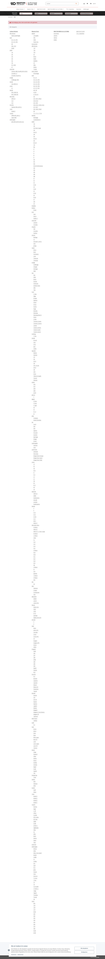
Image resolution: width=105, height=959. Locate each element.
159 (34, 52)
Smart (34, 210)
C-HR (34, 811)
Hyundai (34, 350)
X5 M (34, 193)
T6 (34, 884)
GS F (34, 470)
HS (34, 584)
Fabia (34, 756)
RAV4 (34, 836)
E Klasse (35, 550)
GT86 (34, 823)
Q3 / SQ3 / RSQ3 (37, 98)
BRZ (34, 781)
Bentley (33, 115)
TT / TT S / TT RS (37, 113)
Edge (34, 296)
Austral (35, 695)
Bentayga (35, 117)
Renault (33, 693)
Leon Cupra (36, 743)
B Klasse (35, 533)
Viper (34, 271)
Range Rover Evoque (38, 456)
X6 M (34, 197)
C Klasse (35, 535)
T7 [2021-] (35, 888)
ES (34, 466)
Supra (34, 840)
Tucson (35, 378)
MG (32, 582)
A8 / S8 (35, 90)
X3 (34, 182)
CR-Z (34, 344)
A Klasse (35, 527)
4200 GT (35, 493)
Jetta (34, 869)
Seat (33, 727)
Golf (34, 865)
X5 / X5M (13, 65)
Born (34, 252)
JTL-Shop (97, 957)
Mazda (11, 90)
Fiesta (34, 302)
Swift (34, 790)
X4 (34, 187)
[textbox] (25, 14)
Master (35, 708)
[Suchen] (62, 3)
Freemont (35, 283)
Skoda (33, 750)
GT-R (34, 613)
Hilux (34, 830)
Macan (35, 685)
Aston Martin (35, 71)
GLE (34, 558)
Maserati (34, 491)
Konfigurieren (84, 952)
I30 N (34, 367)
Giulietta (35, 61)
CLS (34, 548)
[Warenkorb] (93, 3)
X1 (34, 178)
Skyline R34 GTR (37, 617)
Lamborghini (35, 443)
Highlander (35, 827)
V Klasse (35, 577)
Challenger (35, 264)
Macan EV (35, 687)
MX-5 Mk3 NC (14, 92)
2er (12, 54)
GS (34, 468)
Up (34, 899)
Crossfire (35, 231)
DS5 (34, 243)
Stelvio (35, 67)
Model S (35, 798)
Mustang (35, 313)
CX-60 (34, 516)
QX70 (34, 392)
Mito (34, 65)
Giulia (34, 58)
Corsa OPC (36, 636)
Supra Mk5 (13, 117)
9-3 (34, 724)
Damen (55, 35)
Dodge (11, 77)
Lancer (35, 601)
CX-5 (34, 514)
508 (34, 666)
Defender (35, 451)
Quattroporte (36, 504)
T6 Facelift (35, 886)
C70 (34, 909)
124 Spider (35, 35)
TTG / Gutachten (80, 33)
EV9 (34, 428)
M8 (34, 176)
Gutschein (78, 9)
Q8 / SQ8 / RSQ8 (37, 109)
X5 (34, 191)
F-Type (35, 405)
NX (34, 481)
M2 (34, 163)
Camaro (35, 222)
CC (34, 859)
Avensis (35, 806)
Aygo (34, 809)
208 (34, 657)
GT (34, 63)
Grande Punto (36, 285)
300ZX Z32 (36, 607)
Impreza (35, 783)
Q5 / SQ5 (35, 103)
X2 (34, 180)
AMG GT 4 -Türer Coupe (39, 531)
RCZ (34, 672)
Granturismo (36, 498)
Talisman (35, 716)
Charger (35, 266)
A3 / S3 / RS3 (14, 40)
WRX (34, 785)
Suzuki (33, 788)
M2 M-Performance (38, 166)
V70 (34, 926)
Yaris (34, 842)
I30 (34, 363)
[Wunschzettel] (87, 3)
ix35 (34, 371)
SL (34, 569)
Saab (33, 722)
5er (12, 61)
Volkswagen (12, 119)
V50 (34, 922)
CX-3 (34, 512)
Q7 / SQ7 (35, 107)
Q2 (34, 96)
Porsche (12, 105)
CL (34, 540)
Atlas (34, 851)
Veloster (35, 380)
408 (34, 664)
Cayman (35, 682)
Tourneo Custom (37, 323)
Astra (34, 628)
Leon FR (35, 745)
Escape (35, 298)
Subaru (33, 779)
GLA (34, 552)
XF (34, 409)
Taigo (34, 890)
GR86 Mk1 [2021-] (15, 115)
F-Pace (35, 403)
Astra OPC (35, 630)
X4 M (34, 189)
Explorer (35, 300)
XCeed (34, 441)
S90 (34, 918)
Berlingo (35, 237)
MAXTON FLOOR (80, 31)
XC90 (34, 932)
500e (34, 40)
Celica (34, 813)
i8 (33, 155)
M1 (34, 161)
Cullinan (35, 720)
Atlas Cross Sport (37, 853)
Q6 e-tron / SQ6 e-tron (38, 105)
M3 (34, 168)
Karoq (34, 760)
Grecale (35, 500)
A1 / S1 (35, 77)
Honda (11, 82)
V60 (34, 924)
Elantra (35, 353)
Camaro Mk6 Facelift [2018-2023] (19, 71)
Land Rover (34, 449)
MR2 (34, 834)
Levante (35, 502)
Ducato (35, 281)
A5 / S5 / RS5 (14, 42)
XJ (33, 414)
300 (34, 229)
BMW (11, 50)
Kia (32, 422)
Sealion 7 (35, 218)
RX (34, 487)
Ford (33, 292)
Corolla (35, 815)
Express (35, 703)
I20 (34, 359)
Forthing (34, 334)
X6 (34, 195)
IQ (34, 832)
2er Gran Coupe (37, 128)
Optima (35, 430)
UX (34, 489)
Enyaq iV (35, 754)
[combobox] (25, 14)
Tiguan (35, 893)
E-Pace (35, 401)
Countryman (36, 592)
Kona (34, 374)
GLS (34, 563)
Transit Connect (37, 327)
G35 (34, 384)
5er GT (35, 138)
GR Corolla (35, 817)
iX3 (34, 159)
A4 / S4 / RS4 (36, 82)
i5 (33, 153)
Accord (35, 340)
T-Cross (35, 878)
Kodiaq (35, 762)
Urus (34, 447)
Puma (34, 317)
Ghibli (34, 495)
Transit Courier (36, 329)
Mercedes (12, 96)
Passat (35, 872)
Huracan (35, 445)
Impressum (13, 954)
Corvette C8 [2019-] (16, 75)
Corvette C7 (14, 73)
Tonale (35, 69)
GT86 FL (35, 825)
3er (12, 56)
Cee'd (34, 424)
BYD (33, 212)
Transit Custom (37, 332)
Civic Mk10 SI (14, 84)
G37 (34, 386)
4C (34, 54)
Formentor (36, 254)
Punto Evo (35, 42)
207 (34, 655)
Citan (34, 537)
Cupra (33, 248)
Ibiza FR (35, 739)
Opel (33, 626)
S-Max (34, 319)
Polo (34, 874)
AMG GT (13, 98)
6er (34, 140)
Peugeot (34, 649)
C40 (34, 907)
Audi (11, 37)
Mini (33, 586)
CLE (12, 103)
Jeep (33, 416)
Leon (34, 256)
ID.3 (34, 867)
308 (34, 661)
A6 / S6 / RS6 (36, 86)
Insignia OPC (36, 643)
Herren (55, 37)
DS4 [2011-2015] (37, 241)
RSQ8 (12, 48)
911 (34, 676)
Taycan (35, 691)
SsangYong (34, 775)
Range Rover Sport (37, 458)
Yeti (34, 773)
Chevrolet (12, 69)
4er (12, 58)
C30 (34, 905)
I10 (34, 357)
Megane (35, 710)
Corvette (35, 224)
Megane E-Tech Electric (39, 712)
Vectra (34, 645)
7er (12, 63)
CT (34, 464)
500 (34, 37)
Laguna (35, 706)
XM (34, 201)
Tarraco (35, 748)
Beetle (35, 855)
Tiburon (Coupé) (37, 376)
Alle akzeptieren (84, 948)
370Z (34, 611)
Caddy (34, 857)
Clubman (35, 588)
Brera (34, 56)
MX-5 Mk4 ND (14, 94)
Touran (35, 897)
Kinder (55, 40)
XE (34, 407)
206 (34, 653)
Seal (34, 214)
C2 (34, 239)
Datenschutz (20, 954)
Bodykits (34, 205)
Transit (35, 325)
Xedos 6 (35, 523)
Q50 (34, 388)
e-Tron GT (35, 94)
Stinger (35, 439)
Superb (35, 771)
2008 (34, 651)
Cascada (35, 632)
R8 (12, 44)
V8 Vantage (36, 73)
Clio (34, 697)
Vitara (34, 792)
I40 (34, 369)
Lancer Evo (36, 603)
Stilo (34, 287)
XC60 (34, 930)
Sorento (35, 435)
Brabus (33, 208)
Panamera (35, 689)
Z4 (34, 203)
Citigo (34, 752)
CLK (34, 546)
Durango (35, 269)
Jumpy (34, 245)
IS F (34, 474)
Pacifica (35, 233)
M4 (34, 170)
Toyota (11, 113)
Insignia (35, 640)
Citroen (33, 235)
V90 (34, 928)
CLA (12, 100)
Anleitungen (86, 9)
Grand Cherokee (37, 420)
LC (12, 88)
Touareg (35, 895)
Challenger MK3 (15, 79)
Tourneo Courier (37, 321)
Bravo (34, 279)
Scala (34, 769)
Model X (35, 800)
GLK (34, 561)
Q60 (34, 390)
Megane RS (36, 714)
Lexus (11, 86)
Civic (34, 342)
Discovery (35, 453)
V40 (34, 920)
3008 (34, 659)
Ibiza (34, 735)
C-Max (35, 294)
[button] (84, 3)
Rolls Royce (34, 718)
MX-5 (34, 521)
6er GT (35, 142)
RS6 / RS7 (13, 46)
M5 (34, 172)
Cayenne (35, 680)
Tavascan (35, 258)
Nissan (33, 605)
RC (34, 483)
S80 (34, 916)
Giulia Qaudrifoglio (15, 35)
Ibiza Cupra (36, 737)
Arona (34, 729)
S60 (34, 914)
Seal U (34, 216)
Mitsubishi (34, 596)
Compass (35, 418)
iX (33, 157)
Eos (34, 863)
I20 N (34, 361)
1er (12, 52)
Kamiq (34, 758)
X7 (12, 67)
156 (34, 50)
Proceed (35, 432)
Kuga (34, 308)
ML (34, 565)
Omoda (33, 619)
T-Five (34, 336)
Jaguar (33, 399)
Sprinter (35, 573)
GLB (34, 554)
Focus (34, 304)
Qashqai (35, 615)
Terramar (35, 260)
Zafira (34, 647)
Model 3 (13, 111)
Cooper (35, 590)
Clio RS (35, 699)
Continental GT (37, 119)
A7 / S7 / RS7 (36, 88)
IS (33, 472)
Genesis (35, 355)
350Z (34, 609)
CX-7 (34, 519)
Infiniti (33, 382)
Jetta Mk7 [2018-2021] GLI (17, 121)
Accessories (34, 44)
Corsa (34, 634)
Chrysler (34, 227)
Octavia (35, 764)
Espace (35, 701)
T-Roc (34, 880)
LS (34, 479)
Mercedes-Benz (35, 525)
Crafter (35, 861)
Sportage (35, 437)
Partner (35, 670)
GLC (34, 556)
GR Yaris (35, 819)
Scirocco (35, 876)
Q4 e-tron (35, 100)
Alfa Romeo (12, 33)
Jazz (34, 346)
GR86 (34, 821)
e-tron (34, 92)
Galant (35, 598)
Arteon (35, 848)
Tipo (34, 290)
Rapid (34, 767)
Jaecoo (33, 395)
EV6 (34, 426)
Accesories (56, 33)
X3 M (34, 184)
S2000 (34, 348)
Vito (34, 580)
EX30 (34, 911)
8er (34, 147)
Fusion (35, 306)
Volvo (33, 901)
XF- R (34, 411)
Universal (34, 844)
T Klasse (35, 575)
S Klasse (35, 567)
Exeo (34, 733)
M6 (34, 174)
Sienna (35, 838)
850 (34, 903)
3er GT (35, 132)
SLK (34, 571)
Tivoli (34, 777)
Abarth (33, 33)
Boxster (35, 678)
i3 (33, 149)
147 (34, 48)
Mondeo (35, 311)
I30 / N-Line (36, 365)
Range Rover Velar (37, 460)
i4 (33, 151)
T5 (34, 882)
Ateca (34, 250)
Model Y (35, 802)
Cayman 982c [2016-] (16, 107)
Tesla (11, 109)
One (34, 594)
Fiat (32, 273)
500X (34, 277)
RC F (34, 485)
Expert (34, 668)
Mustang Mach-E (37, 315)
